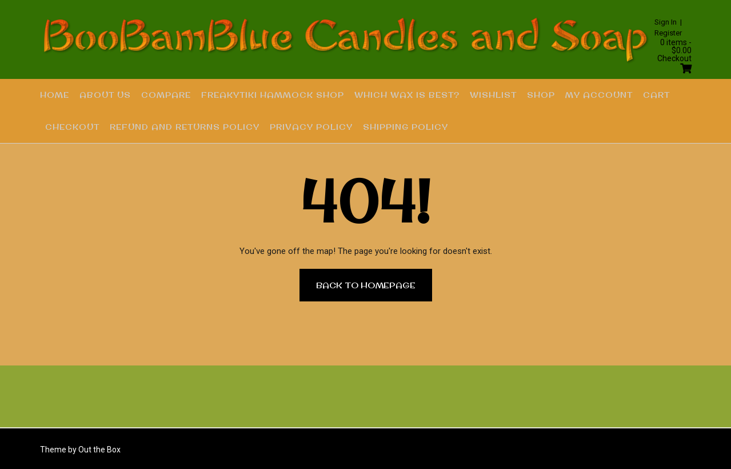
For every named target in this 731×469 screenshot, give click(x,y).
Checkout (72, 127)
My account (599, 95)
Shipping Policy (405, 127)
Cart (656, 95)
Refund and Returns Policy (184, 127)
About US (105, 95)
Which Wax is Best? (407, 95)
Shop (541, 95)
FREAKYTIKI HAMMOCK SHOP (272, 95)
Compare (166, 95)
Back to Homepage (366, 284)
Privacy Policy (311, 127)
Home (54, 95)
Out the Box (99, 449)
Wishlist (493, 95)
